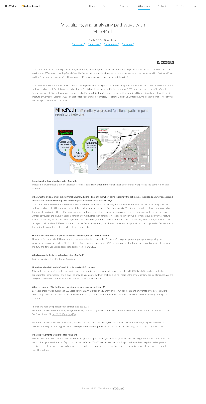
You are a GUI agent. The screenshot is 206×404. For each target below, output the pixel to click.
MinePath (152, 85)
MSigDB (36, 246)
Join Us (196, 6)
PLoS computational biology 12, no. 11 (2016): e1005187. (136, 326)
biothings (95, 44)
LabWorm (143, 294)
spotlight (79, 44)
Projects (123, 6)
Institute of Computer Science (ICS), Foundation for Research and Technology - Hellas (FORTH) (78, 96)
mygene (129, 44)
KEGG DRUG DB (72, 242)
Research (107, 6)
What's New (144, 6)
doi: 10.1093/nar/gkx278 (64, 314)
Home (92, 6)
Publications (163, 6)
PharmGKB (89, 246)
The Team (181, 6)
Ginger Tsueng (110, 40)
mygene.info (112, 44)
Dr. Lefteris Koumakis (136, 96)
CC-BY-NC (118, 388)
